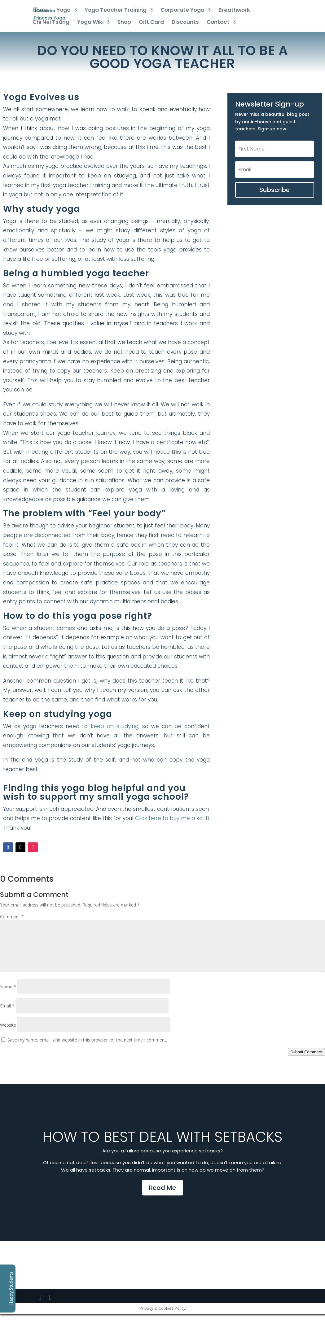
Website (8, 1025)
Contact (218, 23)
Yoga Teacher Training (116, 11)
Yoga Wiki (90, 23)
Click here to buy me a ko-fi (172, 818)
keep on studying (114, 726)
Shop (124, 23)
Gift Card (151, 23)
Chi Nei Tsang (51, 23)
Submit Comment (306, 1052)
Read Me (162, 1187)
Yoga (63, 11)
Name (8, 986)
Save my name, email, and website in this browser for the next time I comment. (87, 1040)
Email (7, 1006)
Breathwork (234, 11)
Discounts (185, 23)
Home (41, 11)
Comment (12, 917)
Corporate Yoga (182, 11)
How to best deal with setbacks (162, 1137)
